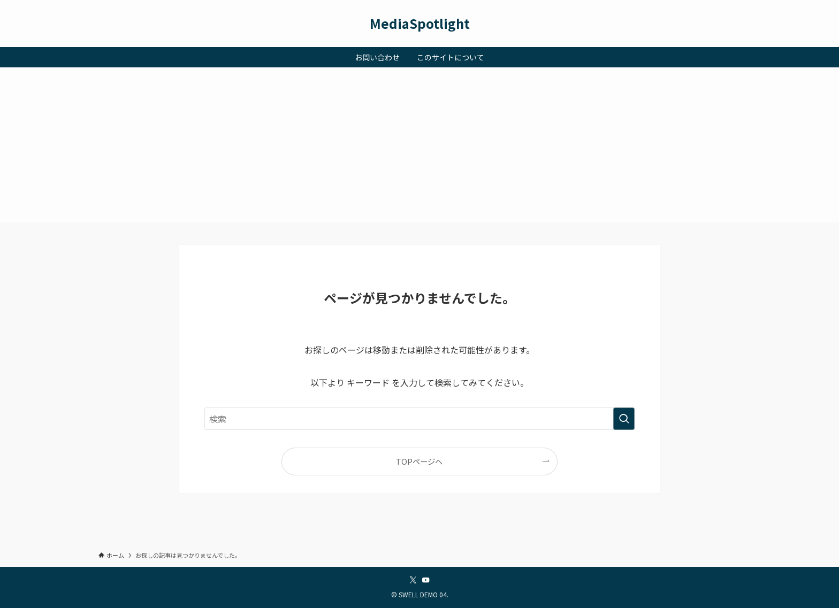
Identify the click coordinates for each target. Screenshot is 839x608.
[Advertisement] (419, 147)
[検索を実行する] (624, 418)
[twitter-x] (413, 580)
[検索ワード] (419, 418)
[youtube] (426, 580)
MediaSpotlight (420, 23)
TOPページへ (419, 461)
